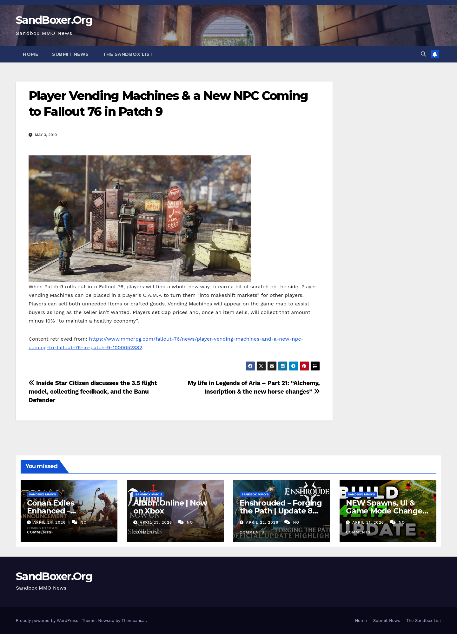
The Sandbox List (128, 54)
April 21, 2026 (369, 522)
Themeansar (134, 620)
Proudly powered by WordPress (48, 620)
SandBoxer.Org (54, 20)
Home (30, 54)
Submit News (70, 54)
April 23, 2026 (157, 522)
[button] (423, 54)
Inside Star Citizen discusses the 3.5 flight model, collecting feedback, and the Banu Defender (93, 391)
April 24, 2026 (50, 522)
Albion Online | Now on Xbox (170, 506)
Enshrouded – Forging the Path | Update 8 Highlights (281, 510)
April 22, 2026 (263, 522)
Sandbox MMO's (42, 494)
